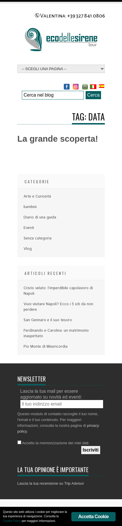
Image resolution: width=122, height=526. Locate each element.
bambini (30, 207)
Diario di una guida (40, 217)
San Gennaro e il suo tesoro (48, 320)
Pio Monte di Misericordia (46, 346)
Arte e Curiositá (37, 196)
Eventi (29, 228)
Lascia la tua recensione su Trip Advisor (50, 483)
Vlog (28, 249)
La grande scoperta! (57, 138)
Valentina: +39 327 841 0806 (70, 16)
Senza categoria (38, 238)
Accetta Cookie (93, 516)
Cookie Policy (12, 521)
